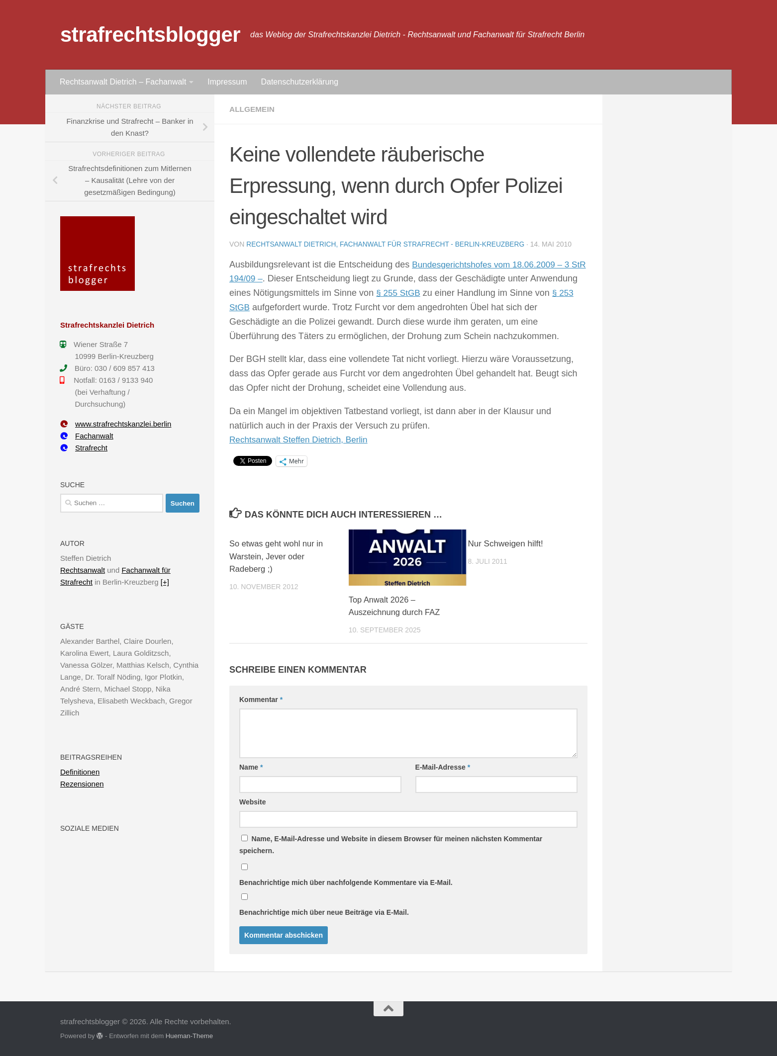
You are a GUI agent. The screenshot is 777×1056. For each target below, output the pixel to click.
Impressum (227, 82)
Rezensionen (82, 784)
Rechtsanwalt (82, 570)
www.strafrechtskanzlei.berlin (115, 424)
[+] (165, 582)
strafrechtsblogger (150, 34)
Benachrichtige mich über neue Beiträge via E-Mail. (324, 912)
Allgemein (252, 109)
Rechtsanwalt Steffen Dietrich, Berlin (302, 439)
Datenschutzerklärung (299, 82)
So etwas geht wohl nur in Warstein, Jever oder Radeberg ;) (277, 555)
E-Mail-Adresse (443, 767)
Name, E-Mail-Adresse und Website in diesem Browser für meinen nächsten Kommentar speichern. (390, 844)
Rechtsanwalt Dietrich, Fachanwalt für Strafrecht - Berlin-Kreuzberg (388, 244)
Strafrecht (83, 447)
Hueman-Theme (189, 1035)
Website (252, 801)
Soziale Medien (89, 828)
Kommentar (261, 699)
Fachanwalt (86, 436)
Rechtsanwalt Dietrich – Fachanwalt (123, 82)
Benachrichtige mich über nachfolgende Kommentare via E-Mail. (346, 882)
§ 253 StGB (269, 307)
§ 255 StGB (449, 292)
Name (251, 767)
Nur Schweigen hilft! (505, 543)
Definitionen (79, 772)
